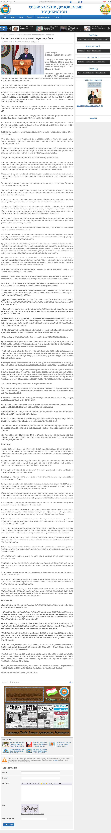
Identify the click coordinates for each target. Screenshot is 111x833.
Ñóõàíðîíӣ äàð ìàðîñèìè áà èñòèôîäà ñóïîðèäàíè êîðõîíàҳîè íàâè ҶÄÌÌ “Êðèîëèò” (40, 745)
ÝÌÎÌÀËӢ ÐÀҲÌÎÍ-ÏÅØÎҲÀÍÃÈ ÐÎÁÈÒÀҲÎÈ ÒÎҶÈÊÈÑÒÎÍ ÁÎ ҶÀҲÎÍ (74, 29)
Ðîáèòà (57, 17)
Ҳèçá (21, 17)
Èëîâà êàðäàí (9, 824)
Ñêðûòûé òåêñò (52, 783)
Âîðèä (109, 2)
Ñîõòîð (13, 17)
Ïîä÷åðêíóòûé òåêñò (27, 783)
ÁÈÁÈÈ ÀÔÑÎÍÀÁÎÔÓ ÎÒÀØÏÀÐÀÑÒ (26, 27)
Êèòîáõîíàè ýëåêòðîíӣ (93, 80)
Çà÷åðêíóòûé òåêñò (30, 783)
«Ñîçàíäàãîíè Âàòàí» (43, 17)
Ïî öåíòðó (36, 783)
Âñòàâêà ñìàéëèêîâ (41, 783)
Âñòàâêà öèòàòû (55, 783)
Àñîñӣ (4, 17)
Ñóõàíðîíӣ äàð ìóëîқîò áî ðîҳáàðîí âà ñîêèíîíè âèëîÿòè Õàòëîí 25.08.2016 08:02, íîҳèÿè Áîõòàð (64, 746)
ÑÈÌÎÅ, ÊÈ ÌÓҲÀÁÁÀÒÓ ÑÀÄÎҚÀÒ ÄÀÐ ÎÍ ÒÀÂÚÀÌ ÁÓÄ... (51, 28)
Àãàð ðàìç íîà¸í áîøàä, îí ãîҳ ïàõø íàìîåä (32, 814)
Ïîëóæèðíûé (22, 783)
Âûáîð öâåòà (49, 783)
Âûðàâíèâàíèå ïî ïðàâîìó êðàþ (38, 783)
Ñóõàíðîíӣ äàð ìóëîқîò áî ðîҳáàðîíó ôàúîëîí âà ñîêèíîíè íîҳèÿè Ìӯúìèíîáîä (17, 744)
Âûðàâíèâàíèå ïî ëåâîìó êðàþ (33, 783)
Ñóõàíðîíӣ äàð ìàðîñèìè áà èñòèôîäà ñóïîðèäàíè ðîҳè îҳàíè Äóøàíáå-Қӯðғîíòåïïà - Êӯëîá (40, 752)
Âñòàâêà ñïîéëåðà (60, 783)
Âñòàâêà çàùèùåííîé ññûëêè (46, 783)
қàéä (56, 760)
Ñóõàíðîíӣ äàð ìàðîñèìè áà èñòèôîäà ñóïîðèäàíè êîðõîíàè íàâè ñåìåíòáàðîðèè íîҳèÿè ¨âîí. (17, 753)
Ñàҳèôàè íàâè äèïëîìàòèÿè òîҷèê (90, 106)
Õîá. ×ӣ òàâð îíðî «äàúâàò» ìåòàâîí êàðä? (99, 27)
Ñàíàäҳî (29, 17)
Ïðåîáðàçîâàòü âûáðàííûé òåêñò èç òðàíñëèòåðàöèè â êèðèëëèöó (57, 783)
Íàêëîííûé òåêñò (25, 783)
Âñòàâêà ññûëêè (44, 783)
